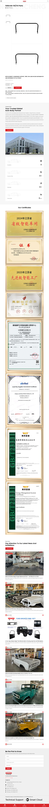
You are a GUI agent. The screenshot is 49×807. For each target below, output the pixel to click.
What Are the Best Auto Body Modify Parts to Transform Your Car (18, 673)
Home (8, 7)
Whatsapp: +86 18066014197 (11, 792)
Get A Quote (18, 87)
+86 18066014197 (9, 786)
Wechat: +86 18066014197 (11, 788)
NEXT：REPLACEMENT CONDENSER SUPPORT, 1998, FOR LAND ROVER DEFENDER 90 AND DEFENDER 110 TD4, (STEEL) (23, 94)
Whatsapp (24, 805)
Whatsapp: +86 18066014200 (11, 790)
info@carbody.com (9, 785)
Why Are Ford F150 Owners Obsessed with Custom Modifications (18, 609)
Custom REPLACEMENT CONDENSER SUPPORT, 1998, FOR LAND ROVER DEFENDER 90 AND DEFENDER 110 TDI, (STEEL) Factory (24, 118)
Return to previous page (11, 98)
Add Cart (9, 87)
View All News (9, 548)
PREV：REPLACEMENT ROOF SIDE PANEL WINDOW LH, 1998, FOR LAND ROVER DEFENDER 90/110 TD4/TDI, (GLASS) (23, 92)
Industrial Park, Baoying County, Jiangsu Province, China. (13, 782)
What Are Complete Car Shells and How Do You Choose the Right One (19, 738)
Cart (34, 805)
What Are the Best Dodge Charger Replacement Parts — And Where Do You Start (22, 576)
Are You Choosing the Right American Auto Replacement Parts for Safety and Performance (24, 705)
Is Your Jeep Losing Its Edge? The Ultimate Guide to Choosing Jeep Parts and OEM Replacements (25, 641)
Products (11, 7)
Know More (9, 130)
